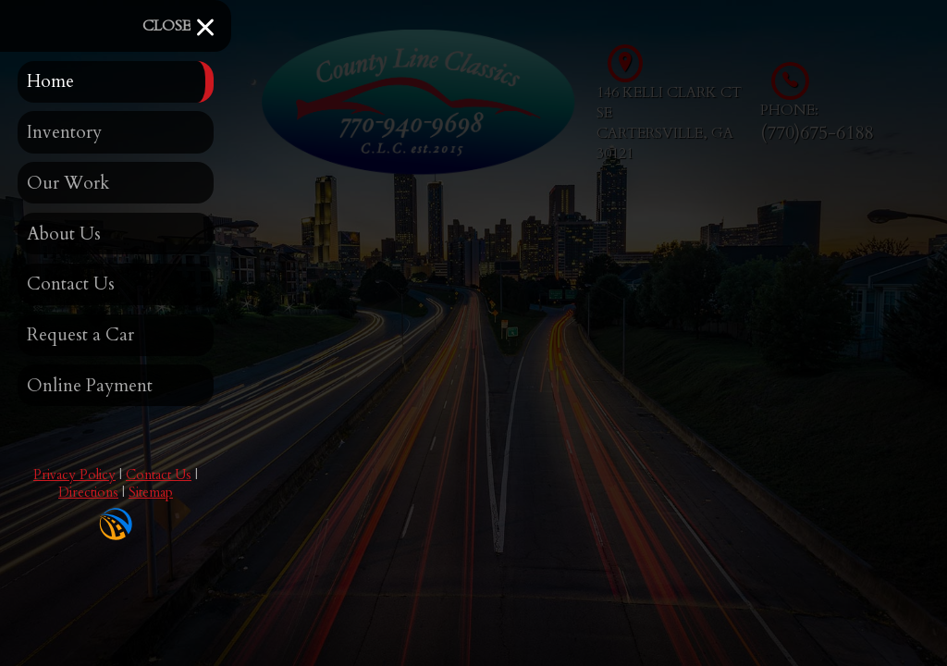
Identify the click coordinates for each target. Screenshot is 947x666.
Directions (88, 492)
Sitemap (151, 492)
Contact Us (158, 475)
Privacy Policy (74, 475)
